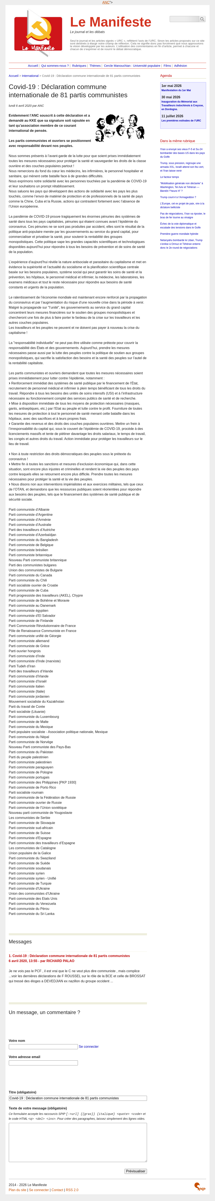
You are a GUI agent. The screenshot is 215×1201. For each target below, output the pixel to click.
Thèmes (95, 65)
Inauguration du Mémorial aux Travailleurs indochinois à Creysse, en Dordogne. (182, 105)
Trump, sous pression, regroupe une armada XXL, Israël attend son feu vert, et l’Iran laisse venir (182, 167)
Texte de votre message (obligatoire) (38, 1108)
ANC (106, 2)
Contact (57, 1190)
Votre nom (17, 1040)
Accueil (33, 65)
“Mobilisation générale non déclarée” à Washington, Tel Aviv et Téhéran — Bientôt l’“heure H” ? (181, 187)
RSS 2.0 (72, 1190)
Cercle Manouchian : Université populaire (132, 65)
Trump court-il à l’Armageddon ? (178, 197)
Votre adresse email (24, 1057)
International (30, 75)
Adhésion (180, 65)
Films (167, 65)
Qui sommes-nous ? (55, 65)
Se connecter (88, 1046)
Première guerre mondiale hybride (179, 233)
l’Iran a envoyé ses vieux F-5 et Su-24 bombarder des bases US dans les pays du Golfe (182, 153)
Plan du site (17, 1190)
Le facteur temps (169, 177)
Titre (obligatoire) (22, 1092)
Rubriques (79, 65)
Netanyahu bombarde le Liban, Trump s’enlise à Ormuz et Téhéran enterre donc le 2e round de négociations (181, 244)
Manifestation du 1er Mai (176, 90)
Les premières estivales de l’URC (181, 120)
